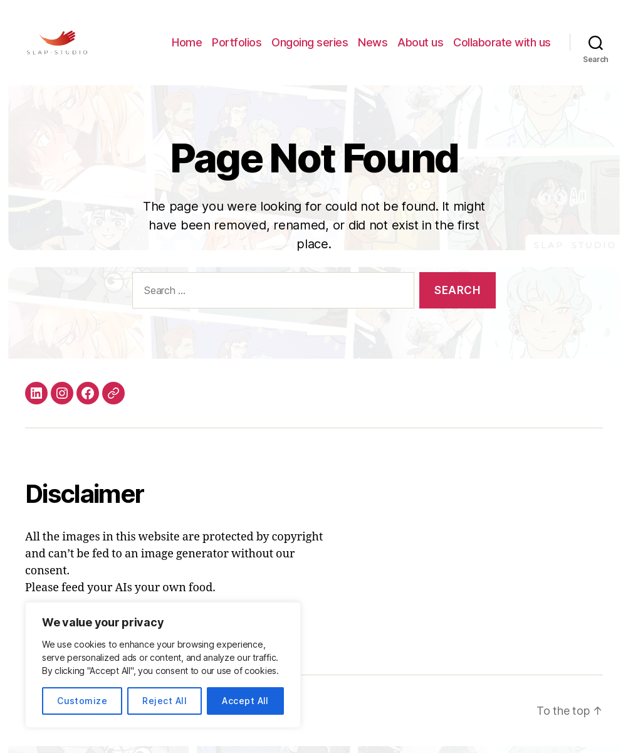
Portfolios (236, 45)
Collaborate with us (502, 45)
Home (187, 45)
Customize (82, 700)
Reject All (164, 700)
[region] (163, 665)
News (372, 45)
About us (420, 45)
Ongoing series (309, 45)
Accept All (245, 700)
